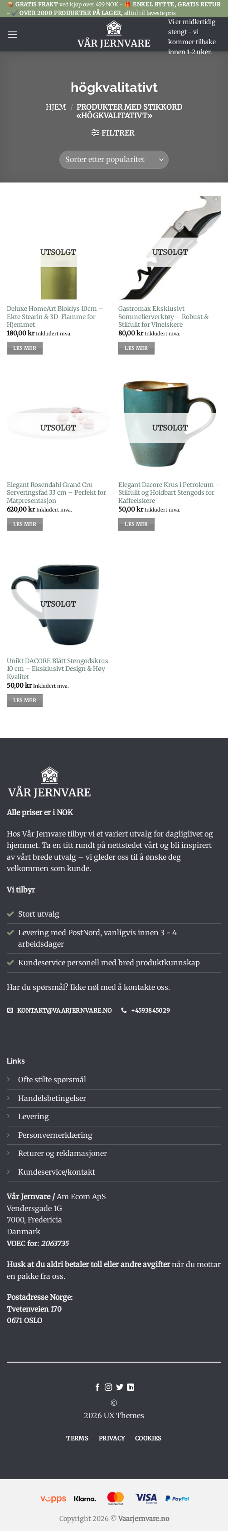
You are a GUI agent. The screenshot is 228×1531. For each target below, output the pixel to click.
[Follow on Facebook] (97, 1388)
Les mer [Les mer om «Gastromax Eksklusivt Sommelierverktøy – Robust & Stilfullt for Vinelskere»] (136, 348)
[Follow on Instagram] (108, 1388)
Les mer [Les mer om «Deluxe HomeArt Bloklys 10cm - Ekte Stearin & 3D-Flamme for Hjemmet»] (24, 348)
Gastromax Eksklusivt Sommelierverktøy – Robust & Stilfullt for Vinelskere (163, 317)
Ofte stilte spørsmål (52, 1079)
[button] (12, 34)
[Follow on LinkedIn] (130, 1388)
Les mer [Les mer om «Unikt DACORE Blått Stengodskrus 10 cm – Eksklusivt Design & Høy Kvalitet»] (24, 700)
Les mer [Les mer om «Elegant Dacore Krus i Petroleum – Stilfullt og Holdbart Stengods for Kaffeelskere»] (136, 524)
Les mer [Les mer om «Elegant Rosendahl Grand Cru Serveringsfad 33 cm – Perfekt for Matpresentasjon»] (24, 524)
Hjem (56, 107)
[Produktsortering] (113, 160)
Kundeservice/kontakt (56, 1171)
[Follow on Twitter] (119, 1388)
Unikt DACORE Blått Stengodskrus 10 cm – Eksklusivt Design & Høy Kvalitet (57, 669)
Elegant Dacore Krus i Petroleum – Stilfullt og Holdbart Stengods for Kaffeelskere (169, 493)
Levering (33, 1116)
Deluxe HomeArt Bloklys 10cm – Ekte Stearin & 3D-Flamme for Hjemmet (55, 317)
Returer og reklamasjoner (62, 1153)
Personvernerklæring (55, 1135)
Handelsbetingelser (52, 1098)
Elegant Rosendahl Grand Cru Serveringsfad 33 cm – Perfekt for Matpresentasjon (56, 493)
